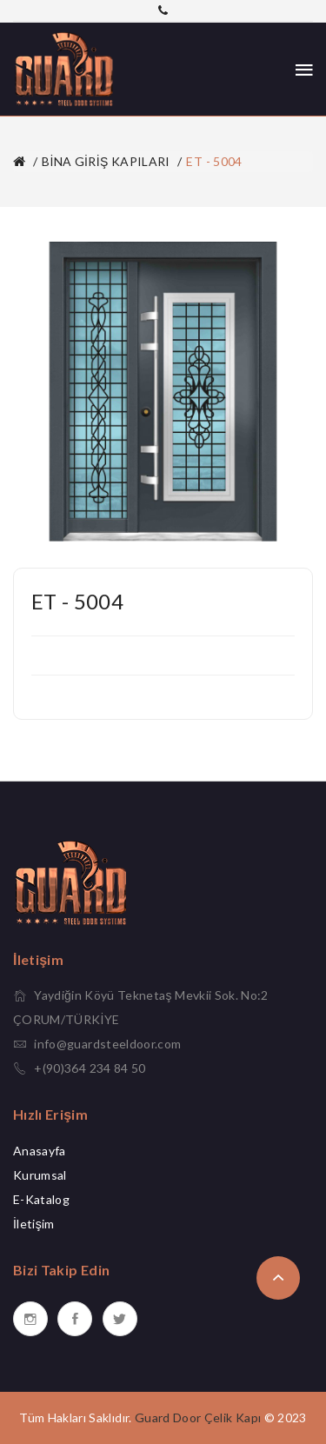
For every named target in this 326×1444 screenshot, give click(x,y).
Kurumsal (40, 1175)
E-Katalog (41, 1199)
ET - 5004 (214, 161)
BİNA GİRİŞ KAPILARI (106, 161)
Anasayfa (39, 1150)
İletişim (34, 1223)
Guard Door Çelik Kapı (198, 1417)
